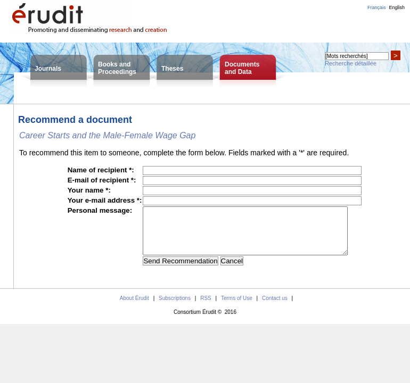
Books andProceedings (117, 68)
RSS (205, 308)
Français (376, 7)
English (397, 7)
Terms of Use (236, 308)
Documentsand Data (242, 68)
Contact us (275, 308)
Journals (48, 68)
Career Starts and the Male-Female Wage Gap (107, 135)
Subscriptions (175, 308)
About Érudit (134, 308)
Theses (172, 68)
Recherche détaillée (350, 63)
